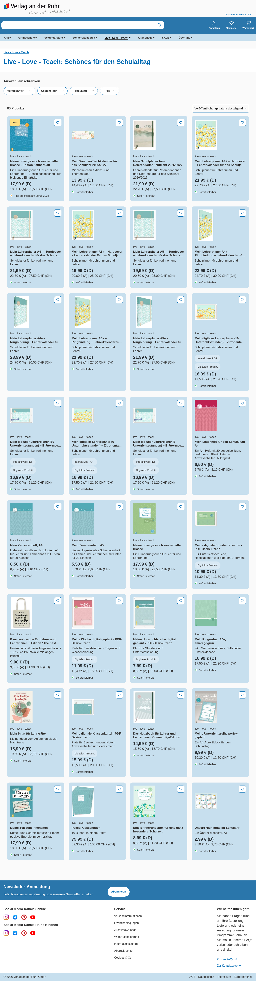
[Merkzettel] (231, 25)
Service (120, 909)
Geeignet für (52, 90)
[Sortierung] (221, 108)
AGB (192, 976)
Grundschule (26, 37)
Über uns (184, 37)
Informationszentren (126, 943)
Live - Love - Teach (116, 37)
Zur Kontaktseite (229, 965)
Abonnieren (118, 891)
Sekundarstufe (53, 37)
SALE (165, 37)
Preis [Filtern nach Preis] (109, 90)
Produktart (83, 90)
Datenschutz (206, 976)
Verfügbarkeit (19, 90)
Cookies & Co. (123, 957)
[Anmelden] (214, 25)
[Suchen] (159, 25)
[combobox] (78, 25)
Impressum (224, 976)
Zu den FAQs (227, 959)
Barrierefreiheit (243, 976)
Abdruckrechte (123, 950)
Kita (6, 37)
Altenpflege (145, 37)
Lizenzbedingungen (126, 922)
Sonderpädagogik (84, 37)
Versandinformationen (128, 916)
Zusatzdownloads (125, 929)
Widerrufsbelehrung (126, 936)
